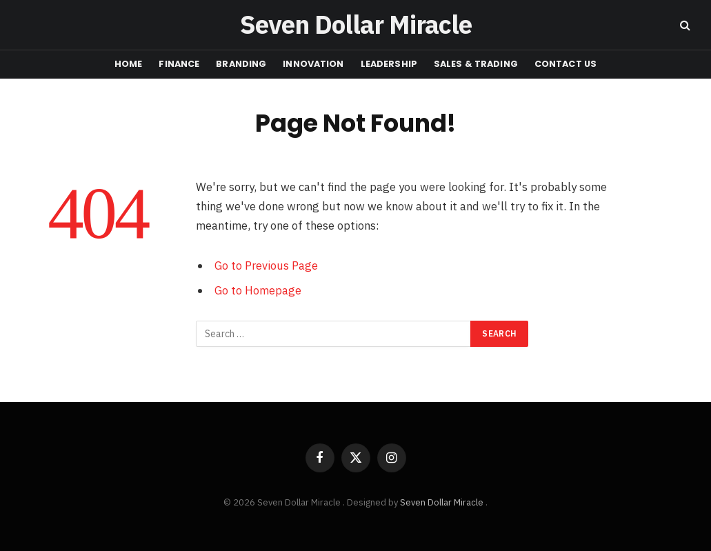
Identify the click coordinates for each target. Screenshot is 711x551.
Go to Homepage (257, 290)
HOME (128, 64)
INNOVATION (313, 64)
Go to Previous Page (266, 265)
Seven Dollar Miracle (442, 502)
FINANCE (179, 64)
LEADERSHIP (389, 64)
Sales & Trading (476, 64)
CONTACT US (565, 64)
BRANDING (241, 64)
